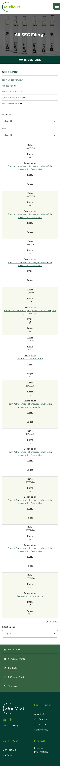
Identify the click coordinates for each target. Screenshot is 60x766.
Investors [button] (30, 59)
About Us (39, 714)
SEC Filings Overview (12, 80)
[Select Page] (30, 633)
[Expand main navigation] (56, 6)
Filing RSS (51, 622)
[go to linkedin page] (4, 720)
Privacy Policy (10, 725)
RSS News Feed (14, 677)
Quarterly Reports (11, 98)
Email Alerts (12, 649)
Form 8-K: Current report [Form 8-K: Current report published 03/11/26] (30, 358)
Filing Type (6, 114)
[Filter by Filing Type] (30, 121)
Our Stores (40, 724)
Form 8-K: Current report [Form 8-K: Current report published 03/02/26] (30, 596)
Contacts (10, 668)
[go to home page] (13, 708)
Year (4, 129)
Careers (7, 755)
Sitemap (10, 686)
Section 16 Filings (10, 104)
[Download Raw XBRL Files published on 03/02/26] (30, 605)
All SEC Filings (9, 86)
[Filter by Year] (30, 135)
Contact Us (9, 749)
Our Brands (40, 719)
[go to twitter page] (11, 719)
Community (41, 729)
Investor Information (41, 750)
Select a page (8, 627)
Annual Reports (10, 92)
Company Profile (14, 659)
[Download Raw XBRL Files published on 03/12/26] (30, 322)
